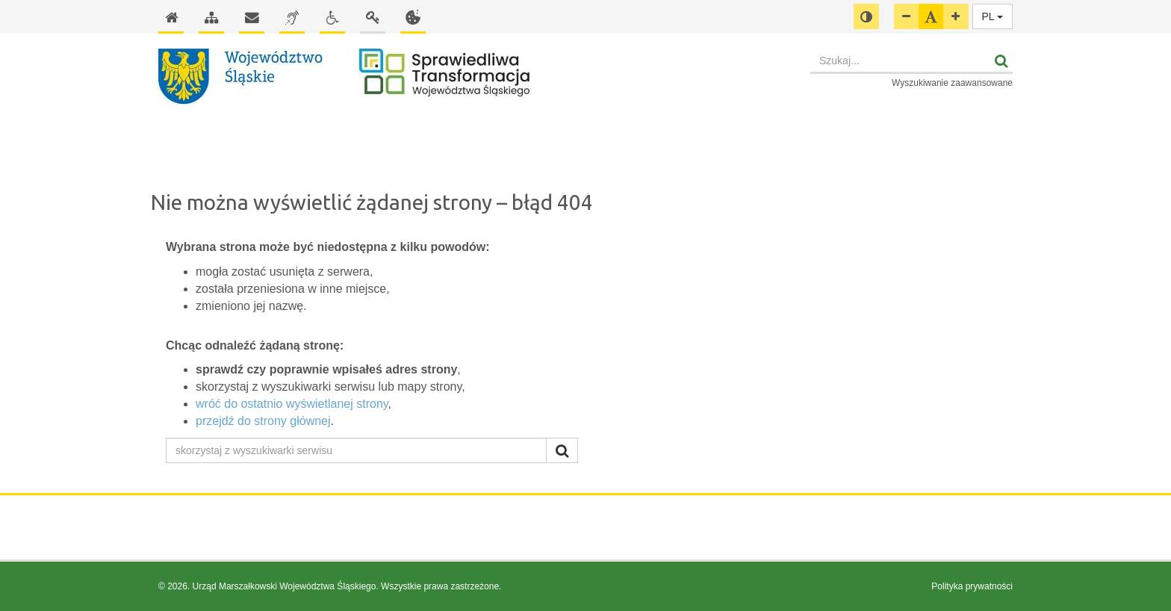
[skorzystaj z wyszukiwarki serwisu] (356, 450)
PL (993, 16)
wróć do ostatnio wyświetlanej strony (292, 403)
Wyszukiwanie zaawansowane (952, 83)
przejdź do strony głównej (263, 421)
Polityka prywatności (972, 586)
